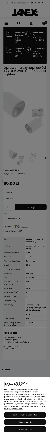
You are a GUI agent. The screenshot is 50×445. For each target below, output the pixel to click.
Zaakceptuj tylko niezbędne (25, 415)
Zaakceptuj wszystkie (25, 429)
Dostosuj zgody (25, 422)
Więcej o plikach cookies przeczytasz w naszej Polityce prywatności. (24, 407)
